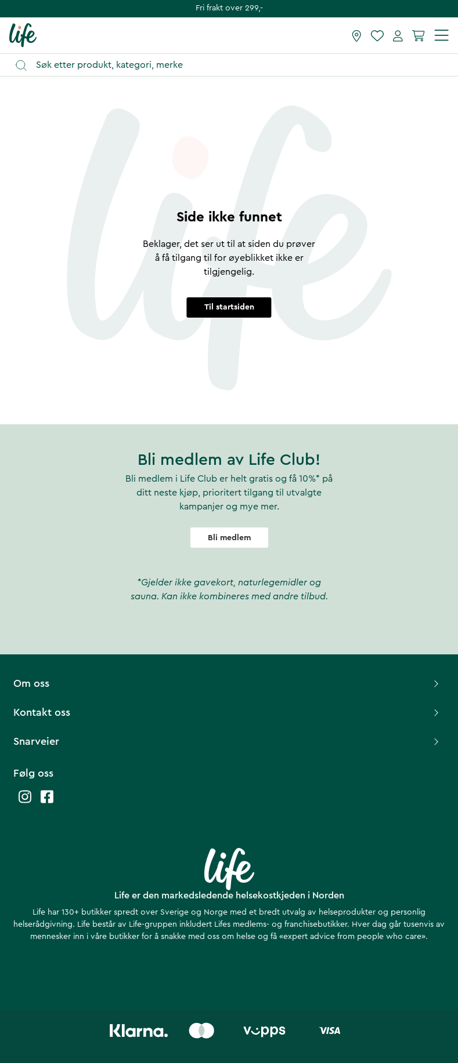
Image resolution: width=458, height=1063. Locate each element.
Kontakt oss (227, 712)
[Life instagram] (25, 802)
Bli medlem (229, 538)
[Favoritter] (377, 35)
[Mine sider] (398, 35)
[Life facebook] (47, 802)
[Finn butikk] (357, 35)
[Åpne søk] (234, 65)
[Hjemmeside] (23, 34)
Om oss (227, 683)
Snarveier (227, 741)
